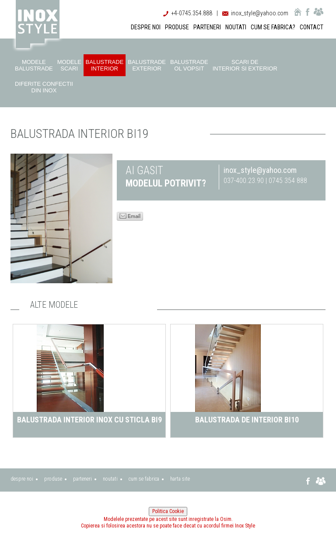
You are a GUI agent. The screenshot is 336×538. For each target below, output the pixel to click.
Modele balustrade (34, 65)
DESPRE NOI (146, 27)
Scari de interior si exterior (245, 65)
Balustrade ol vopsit (189, 65)
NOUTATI (235, 27)
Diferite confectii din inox (44, 87)
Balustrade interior (105, 65)
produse (53, 479)
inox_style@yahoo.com (259, 13)
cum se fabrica (144, 479)
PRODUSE (177, 27)
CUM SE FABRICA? (273, 27)
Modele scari (69, 65)
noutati (110, 479)
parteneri (82, 479)
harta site (180, 479)
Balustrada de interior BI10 (247, 419)
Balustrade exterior (147, 65)
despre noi (21, 479)
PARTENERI (207, 27)
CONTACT (311, 27)
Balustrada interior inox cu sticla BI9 (89, 419)
